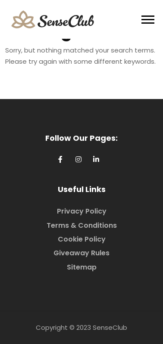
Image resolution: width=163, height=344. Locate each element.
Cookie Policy (82, 239)
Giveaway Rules (81, 253)
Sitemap (82, 267)
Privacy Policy (82, 211)
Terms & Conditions (82, 225)
